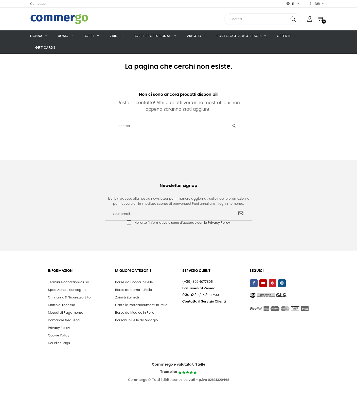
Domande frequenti (64, 320)
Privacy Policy (219, 222)
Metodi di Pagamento (65, 312)
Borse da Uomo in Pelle (133, 290)
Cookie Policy (58, 335)
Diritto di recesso (61, 305)
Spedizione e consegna (67, 290)
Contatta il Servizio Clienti (204, 301)
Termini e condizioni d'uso (68, 282)
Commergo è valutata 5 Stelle (178, 364)
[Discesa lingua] (292, 4)
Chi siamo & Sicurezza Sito (69, 297)
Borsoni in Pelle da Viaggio (136, 320)
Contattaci (38, 3)
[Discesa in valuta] (316, 4)
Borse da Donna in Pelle (134, 282)
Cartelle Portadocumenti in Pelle (141, 305)
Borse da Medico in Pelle (134, 312)
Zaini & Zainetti (127, 297)
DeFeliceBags (59, 343)
